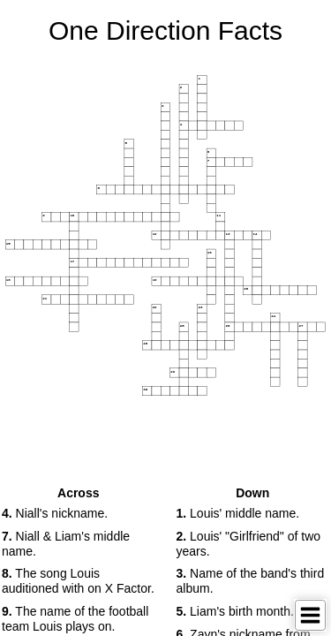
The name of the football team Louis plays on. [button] (75, 618)
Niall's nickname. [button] (55, 513)
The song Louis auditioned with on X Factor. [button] (78, 580)
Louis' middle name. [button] (238, 513)
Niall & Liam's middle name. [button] (66, 543)
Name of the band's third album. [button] (251, 580)
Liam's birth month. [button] (235, 611)
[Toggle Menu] (310, 615)
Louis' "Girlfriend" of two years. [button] (249, 543)
